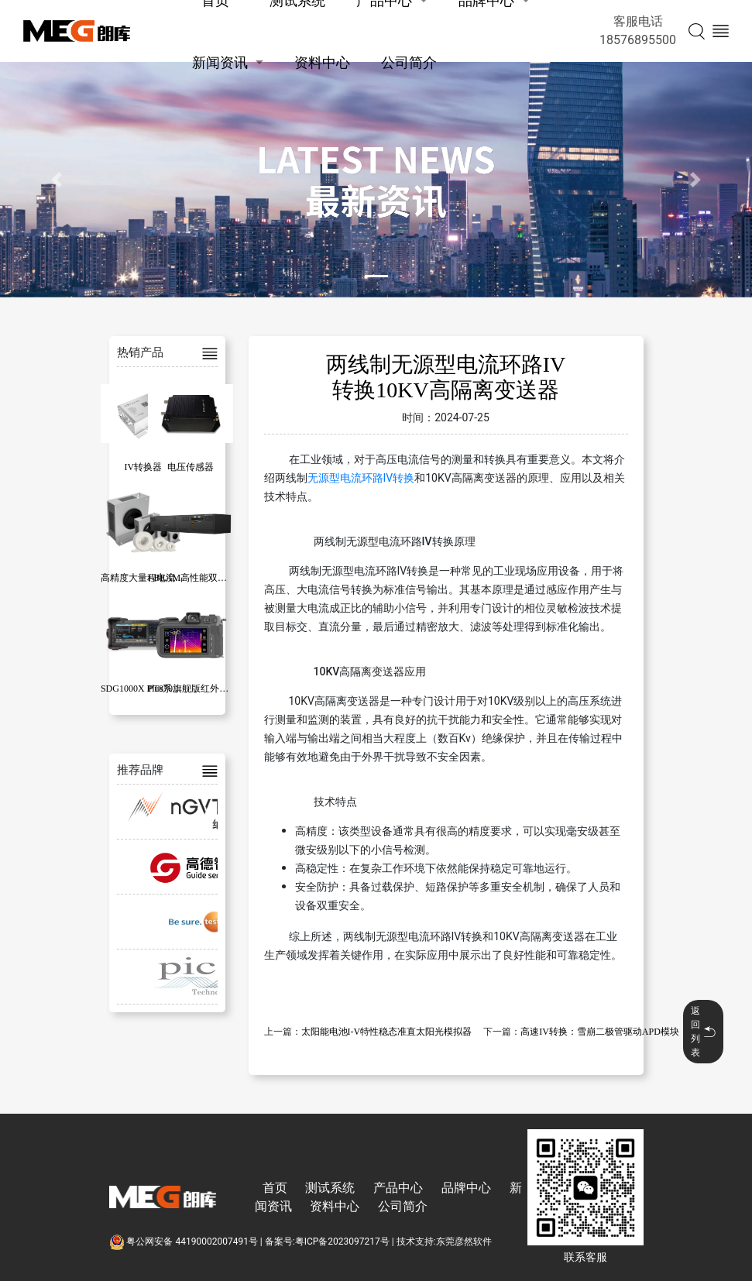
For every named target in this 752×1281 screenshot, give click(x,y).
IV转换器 (144, 467)
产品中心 (398, 1187)
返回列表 (703, 1031)
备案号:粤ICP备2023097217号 (327, 1241)
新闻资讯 (220, 62)
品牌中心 (466, 1187)
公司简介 (409, 62)
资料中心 (322, 62)
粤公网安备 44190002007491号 (184, 1241)
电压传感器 (190, 467)
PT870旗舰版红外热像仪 (197, 688)
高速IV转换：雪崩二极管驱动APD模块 (599, 1031)
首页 (275, 1187)
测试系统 (330, 1187)
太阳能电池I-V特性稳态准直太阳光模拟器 (386, 1031)
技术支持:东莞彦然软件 (444, 1241)
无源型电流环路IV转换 (361, 478)
